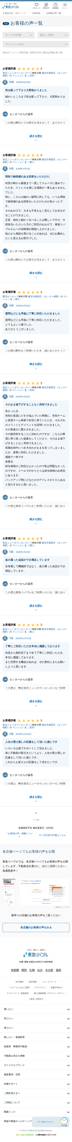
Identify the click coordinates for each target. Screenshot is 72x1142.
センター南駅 (51, 296)
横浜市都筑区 (49, 73)
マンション (18, 75)
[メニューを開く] (65, 5)
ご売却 (30, 75)
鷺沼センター (9, 296)
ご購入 (30, 162)
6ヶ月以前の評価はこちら (53, 835)
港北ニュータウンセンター (16, 73)
